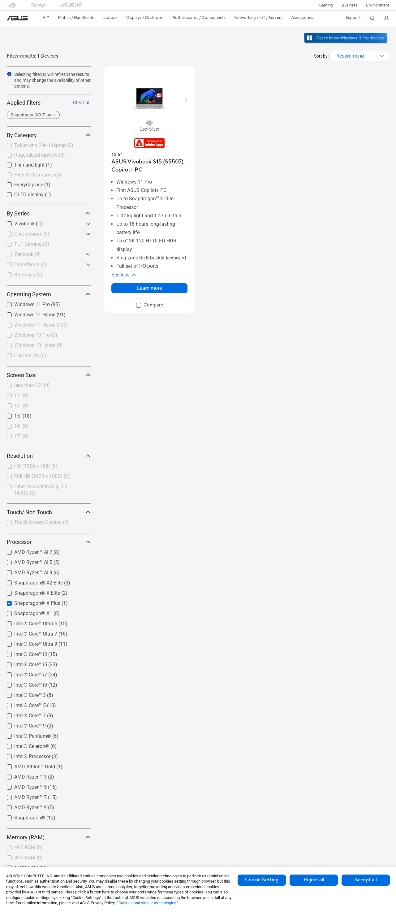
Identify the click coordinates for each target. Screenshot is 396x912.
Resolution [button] (49, 456)
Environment (377, 5)
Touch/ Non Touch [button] (49, 512)
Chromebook (32, 234)
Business (349, 5)
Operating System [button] (49, 294)
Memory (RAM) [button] (49, 837)
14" (21, 406)
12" (21, 395)
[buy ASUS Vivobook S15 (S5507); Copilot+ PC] (149, 166)
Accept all (366, 880)
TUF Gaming (31, 244)
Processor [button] (49, 542)
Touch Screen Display (41, 522)
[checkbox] (49, 146)
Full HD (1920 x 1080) (42, 476)
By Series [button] (49, 213)
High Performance (37, 175)
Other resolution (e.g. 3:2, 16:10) (41, 490)
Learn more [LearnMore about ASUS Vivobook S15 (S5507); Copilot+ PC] (149, 288)
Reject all (313, 880)
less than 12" (32, 385)
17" (21, 436)
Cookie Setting (261, 880)
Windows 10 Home (38, 345)
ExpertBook (30, 264)
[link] (17, 18)
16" (21, 426)
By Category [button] (49, 135)
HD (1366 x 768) (36, 466)
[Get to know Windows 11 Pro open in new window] (346, 44)
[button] (326, 5)
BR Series (28, 275)
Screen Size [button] (49, 375)
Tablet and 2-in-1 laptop (43, 145)
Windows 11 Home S (40, 325)
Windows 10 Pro (35, 335)
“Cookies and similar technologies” (147, 903)
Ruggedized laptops (39, 155)
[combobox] (360, 56)
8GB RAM (28, 858)
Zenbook (27, 254)
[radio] (149, 122)
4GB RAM (28, 847)
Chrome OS (30, 355)
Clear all (82, 103)
